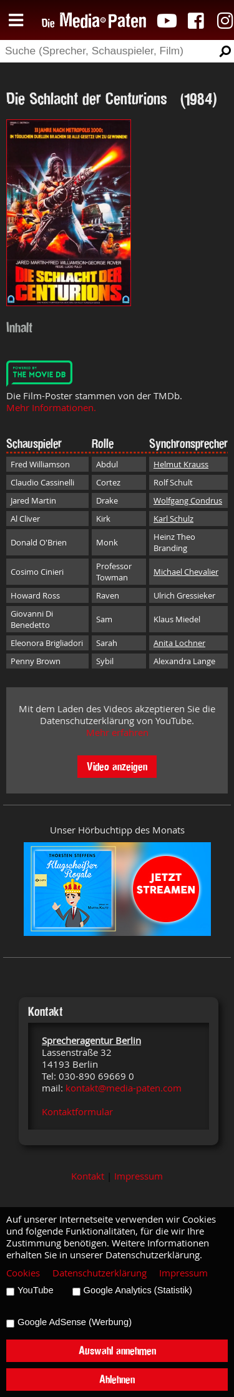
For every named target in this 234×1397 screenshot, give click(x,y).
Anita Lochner (179, 643)
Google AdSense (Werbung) (74, 1322)
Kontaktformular (77, 1112)
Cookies (23, 1273)
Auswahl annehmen (117, 1350)
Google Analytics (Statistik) (138, 1290)
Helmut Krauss (181, 464)
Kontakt (87, 1176)
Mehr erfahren (117, 732)
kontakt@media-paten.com (124, 1088)
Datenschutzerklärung (99, 1273)
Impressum (138, 1176)
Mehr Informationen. (51, 408)
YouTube (35, 1290)
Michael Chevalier (186, 571)
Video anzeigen (117, 766)
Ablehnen (117, 1379)
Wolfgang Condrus (188, 500)
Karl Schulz (173, 518)
